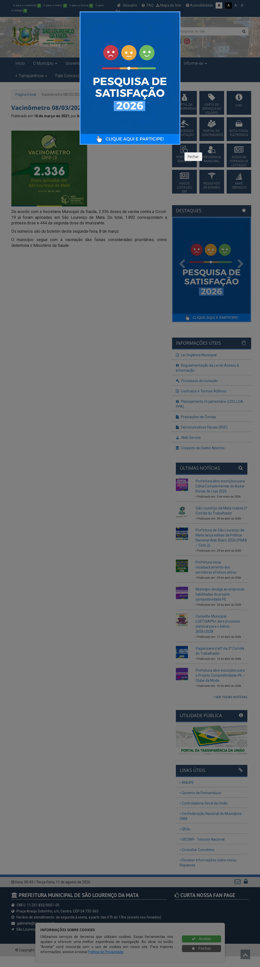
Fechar (193, 156)
